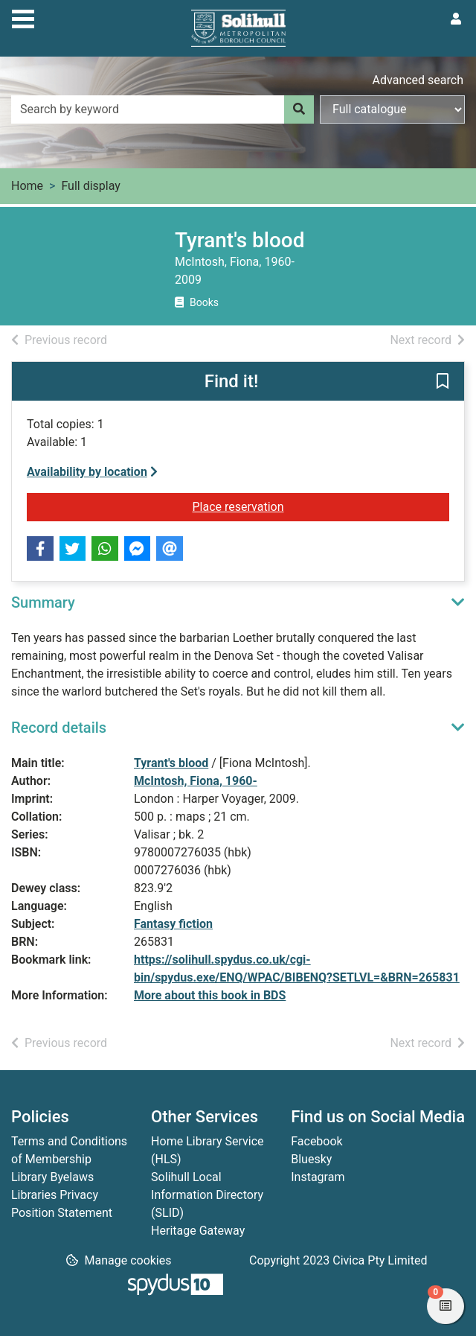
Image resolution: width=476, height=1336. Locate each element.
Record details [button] (58, 728)
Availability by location (92, 472)
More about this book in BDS (210, 995)
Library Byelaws (52, 1177)
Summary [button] (43, 602)
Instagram (317, 1177)
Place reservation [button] (284, 505)
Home (27, 186)
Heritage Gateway (198, 1231)
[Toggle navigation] (23, 17)
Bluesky (311, 1159)
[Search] (299, 109)
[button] (442, 382)
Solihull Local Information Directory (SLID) (207, 1195)
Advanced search (418, 80)
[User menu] (456, 19)
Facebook (316, 1141)
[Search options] (392, 109)
